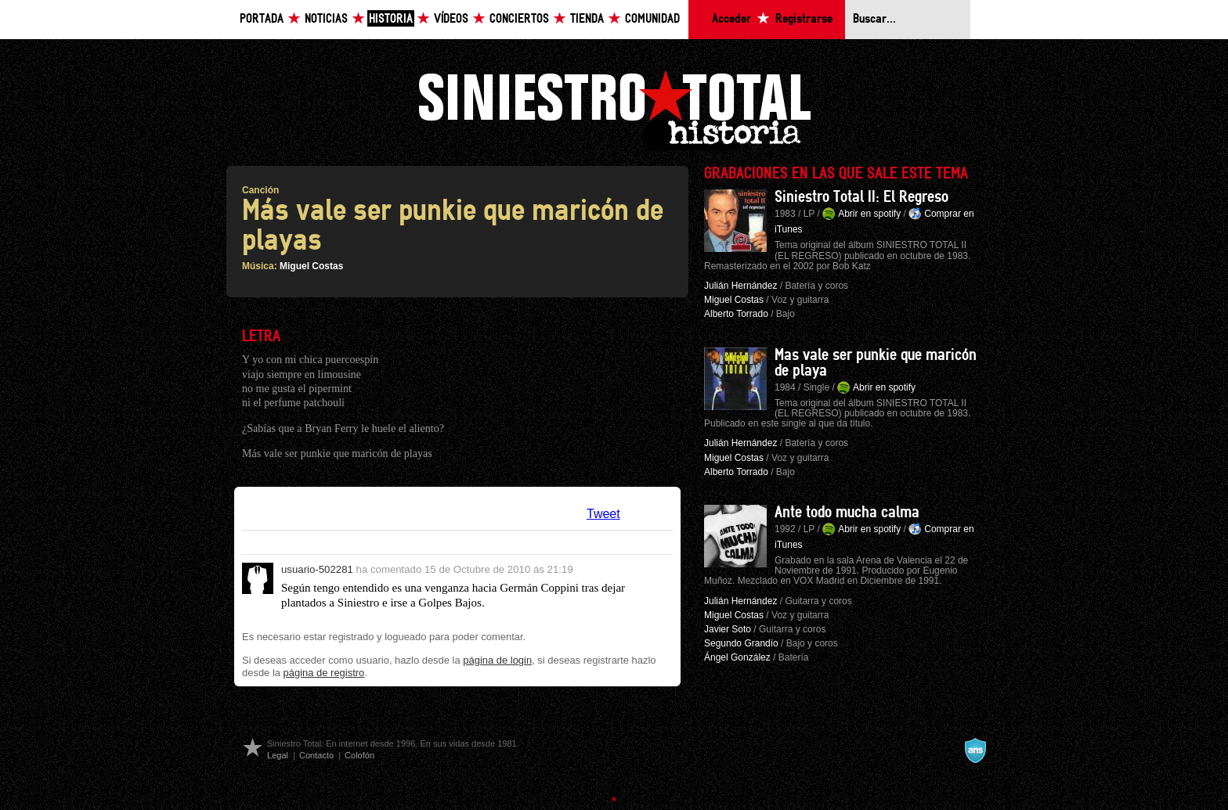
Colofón (359, 755)
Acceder (731, 19)
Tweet (603, 513)
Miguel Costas (311, 266)
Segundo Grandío (741, 643)
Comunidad (652, 19)
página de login (497, 660)
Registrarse (804, 19)
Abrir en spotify (869, 213)
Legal (277, 755)
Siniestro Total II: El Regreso (861, 197)
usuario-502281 (317, 569)
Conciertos (519, 19)
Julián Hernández (740, 285)
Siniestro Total (614, 108)
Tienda (587, 19)
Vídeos (451, 19)
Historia (391, 19)
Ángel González (737, 657)
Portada (262, 19)
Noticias (326, 19)
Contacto (316, 755)
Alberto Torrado (736, 313)
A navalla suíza (975, 750)
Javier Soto (727, 629)
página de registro (324, 673)
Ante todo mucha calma (847, 513)
